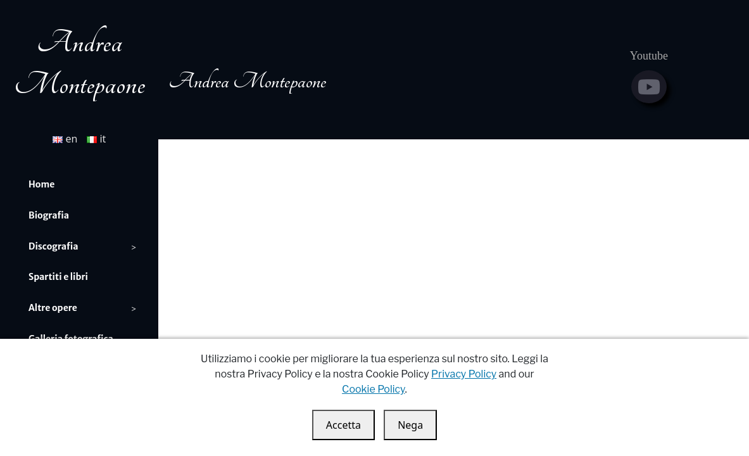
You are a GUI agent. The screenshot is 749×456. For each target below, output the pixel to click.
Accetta (343, 425)
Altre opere (52, 308)
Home (41, 184)
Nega (410, 425)
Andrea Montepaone (247, 81)
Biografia (48, 215)
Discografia (53, 246)
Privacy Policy (463, 374)
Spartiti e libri (58, 276)
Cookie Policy (373, 389)
